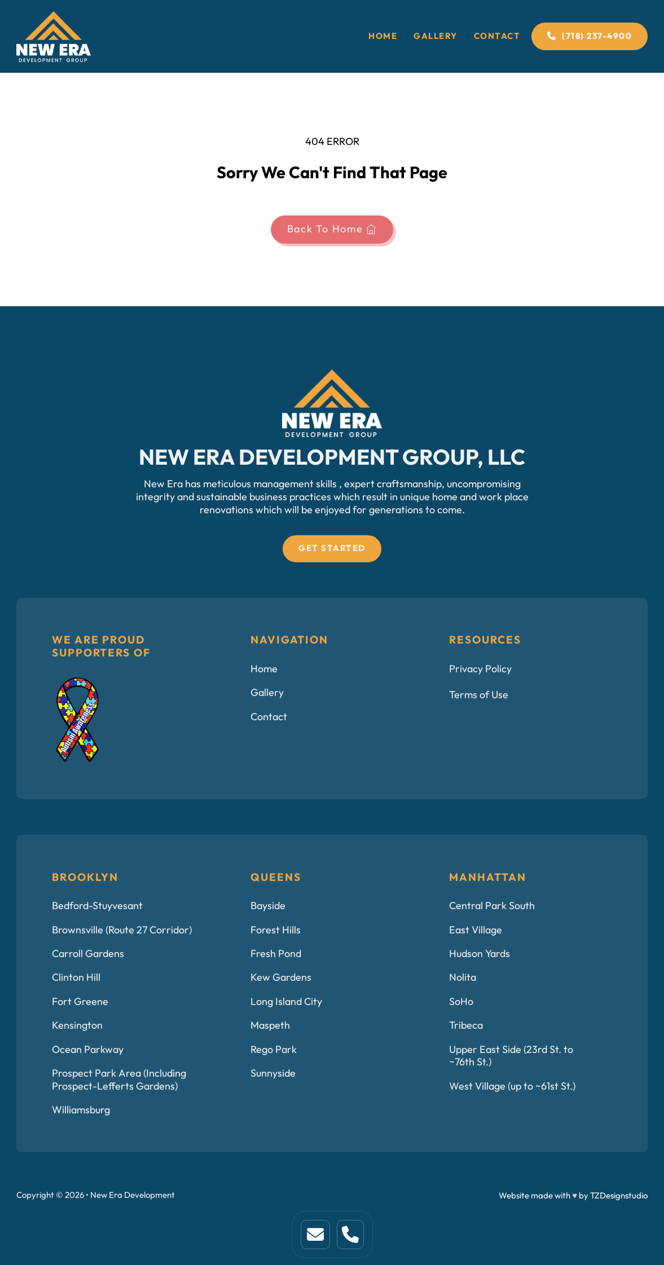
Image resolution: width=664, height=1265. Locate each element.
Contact (497, 35)
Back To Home (332, 228)
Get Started (331, 548)
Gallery (436, 35)
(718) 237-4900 (589, 35)
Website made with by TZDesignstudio (573, 1195)
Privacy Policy (480, 668)
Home (382, 35)
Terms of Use (478, 694)
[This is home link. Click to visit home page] (315, 1234)
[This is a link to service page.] (350, 1234)
